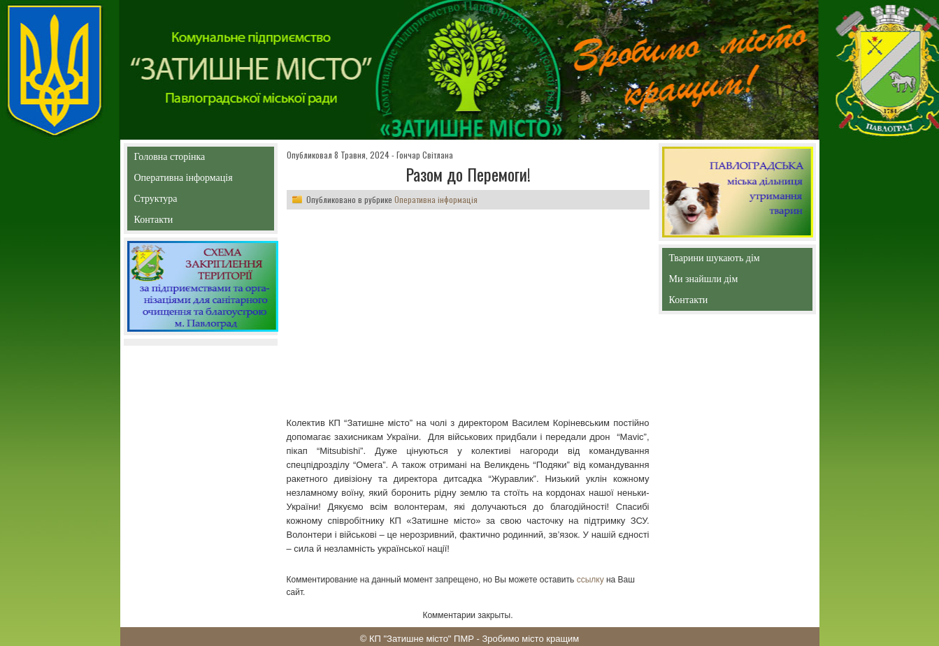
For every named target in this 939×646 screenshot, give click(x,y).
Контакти (185, 222)
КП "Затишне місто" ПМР (421, 638)
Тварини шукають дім (718, 261)
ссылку (590, 580)
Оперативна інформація (183, 180)
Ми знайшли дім (733, 279)
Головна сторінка (200, 157)
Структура (180, 201)
